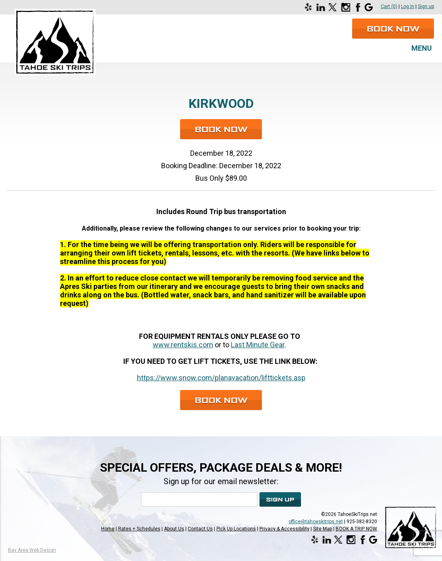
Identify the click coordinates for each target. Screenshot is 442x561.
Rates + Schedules (139, 529)
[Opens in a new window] (309, 7)
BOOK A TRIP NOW (356, 529)
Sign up (426, 6)
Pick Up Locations (236, 529)
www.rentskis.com (183, 344)
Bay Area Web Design (32, 550)
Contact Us (200, 529)
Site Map (322, 529)
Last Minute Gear (257, 344)
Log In (407, 6)
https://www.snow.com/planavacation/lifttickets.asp (221, 377)
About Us (174, 529)
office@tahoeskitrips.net (315, 521)
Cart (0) (389, 6)
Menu (421, 48)
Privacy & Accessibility (284, 529)
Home (107, 529)
